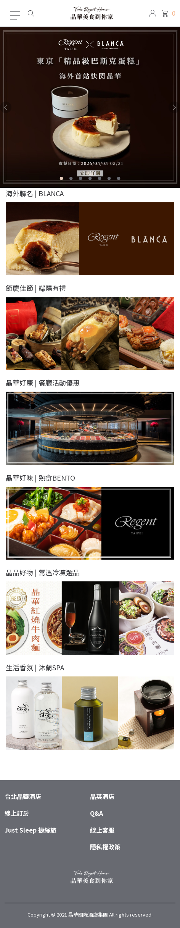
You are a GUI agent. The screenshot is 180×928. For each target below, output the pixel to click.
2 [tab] (71, 179)
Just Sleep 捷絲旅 (30, 829)
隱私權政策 (105, 846)
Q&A (96, 813)
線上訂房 (17, 813)
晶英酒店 (102, 796)
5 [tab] (99, 179)
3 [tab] (80, 179)
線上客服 (102, 829)
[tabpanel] (90, 107)
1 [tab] (61, 179)
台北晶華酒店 (23, 796)
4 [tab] (90, 179)
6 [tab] (109, 179)
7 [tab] (119, 179)
